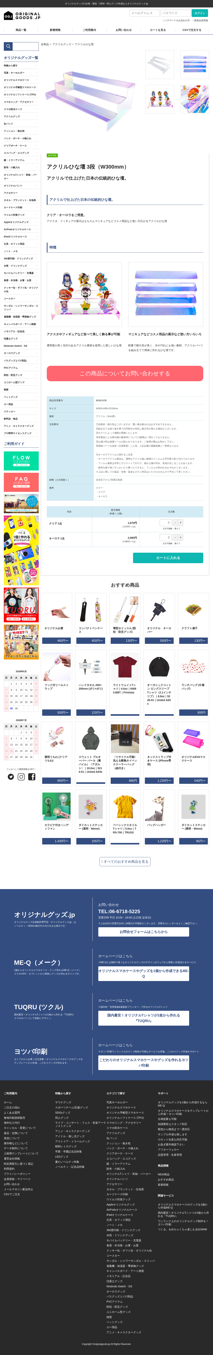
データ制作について (16, 1148)
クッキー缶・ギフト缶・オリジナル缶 (21, 289)
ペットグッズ (11, 397)
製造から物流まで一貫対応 (174, 1129)
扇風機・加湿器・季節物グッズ (20, 316)
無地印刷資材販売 (14, 1117)
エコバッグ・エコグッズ (16, 153)
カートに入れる (168, 558)
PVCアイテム (11, 368)
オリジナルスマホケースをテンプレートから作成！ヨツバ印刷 (183, 1112)
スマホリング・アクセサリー (19, 102)
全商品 (45, 44)
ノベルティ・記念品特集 (70, 1166)
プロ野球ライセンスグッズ (17, 433)
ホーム (8, 1102)
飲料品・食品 (11, 418)
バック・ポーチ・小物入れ (17, 138)
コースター (9, 298)
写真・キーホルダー (14, 73)
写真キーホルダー (117, 1102)
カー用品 (8, 404)
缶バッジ (8, 123)
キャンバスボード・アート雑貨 (20, 324)
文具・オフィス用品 (14, 244)
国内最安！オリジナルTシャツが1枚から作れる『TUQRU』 (143, 1018)
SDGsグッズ (62, 1112)
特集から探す (11, 65)
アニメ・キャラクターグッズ (19, 426)
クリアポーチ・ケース (15, 145)
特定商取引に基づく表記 (18, 1163)
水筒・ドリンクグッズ (15, 266)
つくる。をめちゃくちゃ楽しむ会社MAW (182, 1229)
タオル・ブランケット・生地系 (20, 200)
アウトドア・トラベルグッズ (72, 1141)
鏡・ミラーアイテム (14, 160)
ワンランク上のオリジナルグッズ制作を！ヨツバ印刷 (183, 1223)
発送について (12, 1138)
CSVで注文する (191, 29)
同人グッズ (62, 1117)
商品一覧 (21, 29)
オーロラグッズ (12, 353)
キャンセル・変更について (20, 1127)
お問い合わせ (124, 29)
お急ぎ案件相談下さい (171, 1144)
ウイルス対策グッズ (14, 215)
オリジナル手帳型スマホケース (20, 87)
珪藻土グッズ (11, 338)
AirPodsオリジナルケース (17, 229)
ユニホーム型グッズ (14, 382)
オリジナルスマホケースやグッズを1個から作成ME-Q (182, 1206)
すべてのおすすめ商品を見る (126, 862)
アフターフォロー (168, 1149)
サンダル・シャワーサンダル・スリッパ (21, 308)
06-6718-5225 (124, 911)
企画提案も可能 (167, 1118)
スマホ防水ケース (13, 109)
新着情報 (55, 29)
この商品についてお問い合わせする (125, 373)
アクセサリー (11, 193)
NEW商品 (163, 1174)
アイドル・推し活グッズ (70, 1136)
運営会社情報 (12, 1158)
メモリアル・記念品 (14, 331)
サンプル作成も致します (172, 1134)
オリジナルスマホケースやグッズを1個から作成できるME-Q (143, 973)
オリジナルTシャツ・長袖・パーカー (20, 177)
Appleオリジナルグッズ (16, 222)
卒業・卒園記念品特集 (68, 1151)
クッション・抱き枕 (14, 131)
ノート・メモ (11, 251)
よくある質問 (12, 1112)
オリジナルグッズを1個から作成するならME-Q (182, 1104)
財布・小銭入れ (12, 167)
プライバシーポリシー (17, 1173)
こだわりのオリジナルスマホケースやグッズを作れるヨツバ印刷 (143, 1062)
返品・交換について (16, 1133)
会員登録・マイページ (17, 1178)
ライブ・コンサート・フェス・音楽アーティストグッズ (80, 1124)
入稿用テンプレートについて (21, 1153)
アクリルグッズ (61, 44)
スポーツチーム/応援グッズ (71, 1107)
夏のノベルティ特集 (67, 1161)
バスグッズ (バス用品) (15, 360)
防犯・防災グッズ (13, 375)
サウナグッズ (63, 1102)
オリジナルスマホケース (16, 80)
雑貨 (6, 389)
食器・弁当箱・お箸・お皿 (17, 280)
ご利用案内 (89, 29)
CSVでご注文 (12, 1194)
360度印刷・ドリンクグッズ (18, 258)
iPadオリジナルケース (15, 236)
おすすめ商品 (166, 1179)
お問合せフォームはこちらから (144, 932)
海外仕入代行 (12, 1122)
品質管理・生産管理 (170, 1154)
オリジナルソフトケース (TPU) (20, 94)
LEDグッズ (61, 1156)
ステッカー (9, 411)
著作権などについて (16, 1143)
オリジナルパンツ (13, 185)
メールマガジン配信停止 (18, 1189)
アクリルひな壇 (84, 44)
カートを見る (158, 29)
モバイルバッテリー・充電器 (19, 273)
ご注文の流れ (12, 1107)
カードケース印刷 (13, 207)
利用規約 (9, 1168)
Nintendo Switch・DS (15, 346)
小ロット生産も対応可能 (172, 1139)
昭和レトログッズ (66, 1146)
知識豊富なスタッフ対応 (172, 1124)
